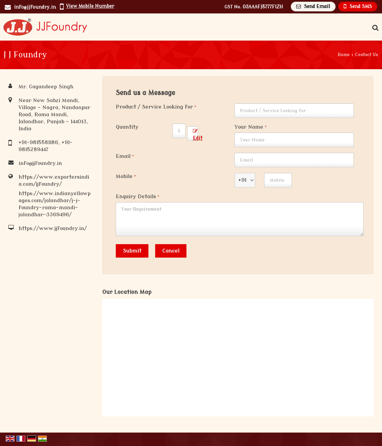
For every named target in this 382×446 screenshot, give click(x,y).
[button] (90, 6)
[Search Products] (374, 28)
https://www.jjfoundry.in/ (53, 228)
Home (344, 54)
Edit (198, 135)
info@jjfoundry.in (35, 7)
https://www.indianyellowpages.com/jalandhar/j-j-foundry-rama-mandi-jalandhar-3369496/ (55, 204)
